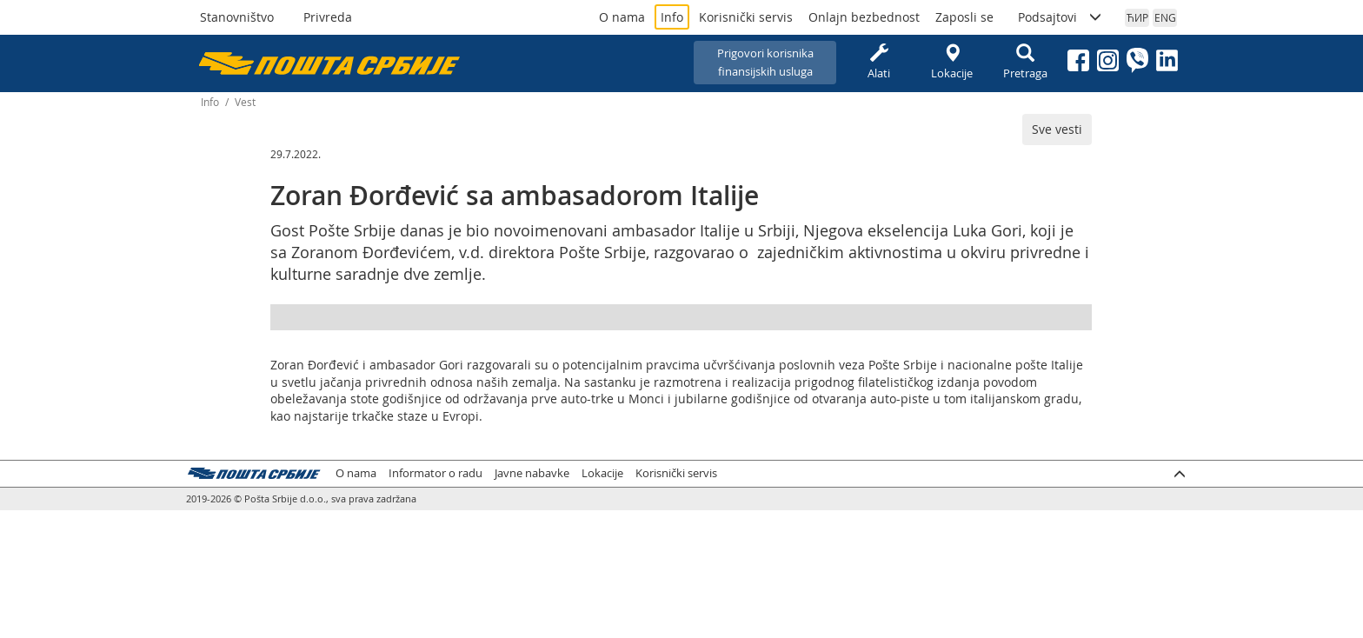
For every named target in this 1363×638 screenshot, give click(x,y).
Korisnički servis (746, 17)
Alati (879, 62)
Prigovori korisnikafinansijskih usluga (765, 62)
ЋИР (1137, 17)
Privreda (327, 17)
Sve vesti (1057, 129)
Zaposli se (964, 17)
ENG (1165, 17)
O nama (622, 17)
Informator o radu (435, 473)
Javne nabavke (532, 473)
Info (672, 17)
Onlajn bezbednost (864, 17)
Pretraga (1025, 62)
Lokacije (952, 62)
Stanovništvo (237, 17)
